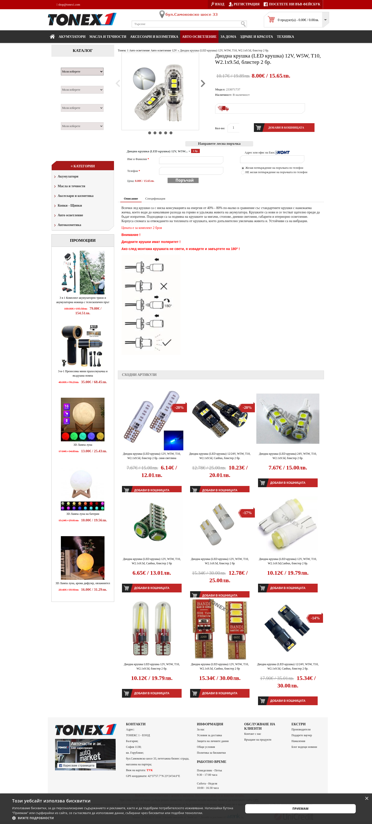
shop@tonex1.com (68, 4)
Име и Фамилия (138, 159)
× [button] (366, 798)
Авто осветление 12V (164, 50)
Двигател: (70, 101)
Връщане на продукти (257, 739)
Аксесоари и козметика (154, 37)
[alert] (186, 808)
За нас (200, 729)
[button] (124, 818)
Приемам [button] (300, 809)
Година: (68, 119)
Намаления (298, 741)
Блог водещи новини (304, 747)
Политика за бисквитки (211, 752)
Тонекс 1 (123, 50)
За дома (228, 37)
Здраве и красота (256, 37)
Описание (131, 198)
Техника (285, 37)
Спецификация (155, 198)
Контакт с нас (252, 733)
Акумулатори (72, 37)
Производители (301, 729)
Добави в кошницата (287, 483)
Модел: (68, 83)
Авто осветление (199, 37)
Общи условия (206, 747)
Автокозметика (67, 225)
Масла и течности (69, 186)
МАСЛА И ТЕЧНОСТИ (107, 37)
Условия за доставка (209, 735)
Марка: (68, 65)
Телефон (133, 171)
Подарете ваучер (301, 735)
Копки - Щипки (67, 206)
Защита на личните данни (213, 741)
